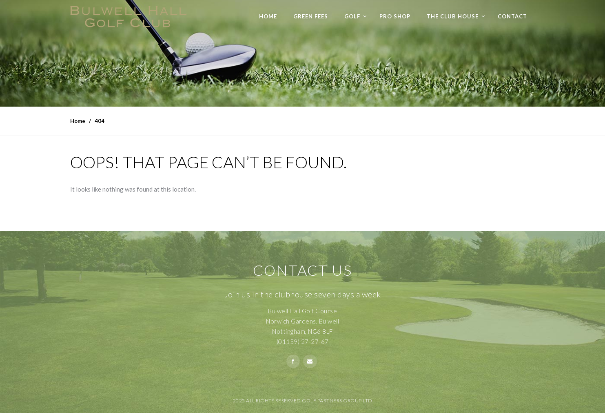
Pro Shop (394, 16)
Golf (352, 16)
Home (268, 16)
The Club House (453, 16)
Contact (512, 16)
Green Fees (310, 16)
